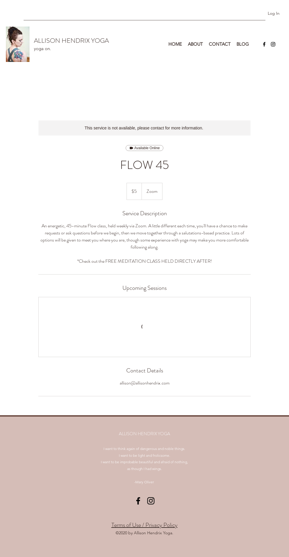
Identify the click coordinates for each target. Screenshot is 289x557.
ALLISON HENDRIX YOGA (71, 40)
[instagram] (273, 44)
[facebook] (264, 44)
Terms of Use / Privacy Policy (144, 525)
